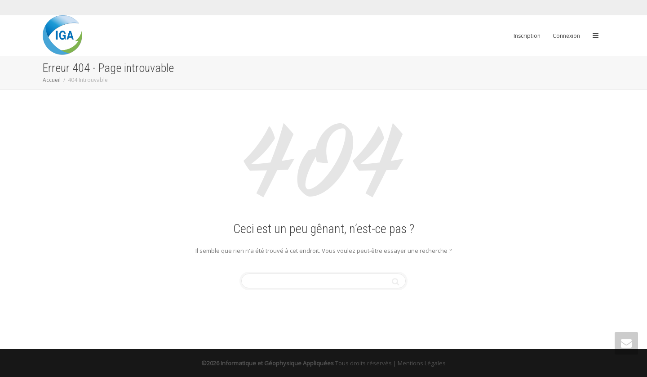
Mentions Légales (422, 363)
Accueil (52, 80)
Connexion (566, 36)
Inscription (527, 36)
